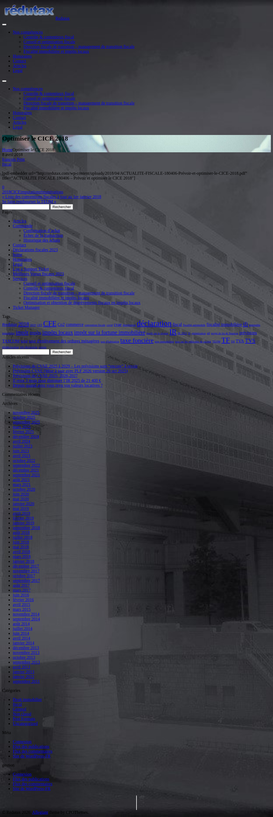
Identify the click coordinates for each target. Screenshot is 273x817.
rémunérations (51, 192)
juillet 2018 (22, 537)
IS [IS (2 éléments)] (189, 333)
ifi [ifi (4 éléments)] (245, 324)
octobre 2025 (24, 417)
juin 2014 (21, 633)
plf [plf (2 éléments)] (208, 333)
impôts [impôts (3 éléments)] (35, 332)
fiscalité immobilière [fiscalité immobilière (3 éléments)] (224, 324)
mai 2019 (21, 508)
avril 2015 (21, 604)
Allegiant (40, 812)
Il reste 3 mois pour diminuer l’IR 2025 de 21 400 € (57, 380)
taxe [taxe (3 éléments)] (24, 341)
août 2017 (21, 585)
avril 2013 (21, 667)
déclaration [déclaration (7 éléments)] (154, 323)
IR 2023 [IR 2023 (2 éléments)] (182, 333)
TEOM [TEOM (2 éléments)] (216, 341)
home (17, 254)
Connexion (22, 741)
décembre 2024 (26, 436)
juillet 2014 (22, 628)
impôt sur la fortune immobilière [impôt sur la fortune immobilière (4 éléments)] (109, 332)
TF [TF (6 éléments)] (225, 340)
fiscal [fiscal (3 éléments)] (177, 324)
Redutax (62, 18)
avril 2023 (21, 455)
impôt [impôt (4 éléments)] (22, 332)
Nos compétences (28, 32)
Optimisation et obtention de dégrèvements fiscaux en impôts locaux (81, 302)
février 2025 (23, 431)
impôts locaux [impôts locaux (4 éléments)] (57, 332)
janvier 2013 (23, 671)
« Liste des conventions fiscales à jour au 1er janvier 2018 (51, 196)
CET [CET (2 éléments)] (39, 325)
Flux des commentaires (32, 751)
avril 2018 (21, 551)
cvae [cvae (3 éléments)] (118, 324)
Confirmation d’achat (41, 230)
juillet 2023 (22, 446)
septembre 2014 (26, 619)
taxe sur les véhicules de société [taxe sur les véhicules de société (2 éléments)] (193, 341)
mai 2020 (21, 499)
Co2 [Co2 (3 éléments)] (61, 324)
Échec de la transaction (43, 235)
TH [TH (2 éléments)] (233, 341)
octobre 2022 (24, 460)
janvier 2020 (23, 503)
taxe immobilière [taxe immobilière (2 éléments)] (164, 341)
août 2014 (21, 623)
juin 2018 (21, 542)
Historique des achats (41, 240)
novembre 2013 (26, 652)
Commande (23, 226)
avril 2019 (21, 513)
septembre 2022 (26, 465)
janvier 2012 (23, 676)
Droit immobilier (27, 699)
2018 (6, 192)
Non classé (22, 714)
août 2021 (21, 479)
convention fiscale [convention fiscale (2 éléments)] (95, 325)
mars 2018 (22, 556)
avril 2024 (21, 441)
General (19, 709)
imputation (29, 192)
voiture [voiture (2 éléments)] (42, 347)
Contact (19, 61)
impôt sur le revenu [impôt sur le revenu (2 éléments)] (157, 333)
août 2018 (21, 532)
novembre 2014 (26, 614)
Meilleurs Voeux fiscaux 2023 (38, 274)
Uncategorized (25, 723)
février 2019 (23, 518)
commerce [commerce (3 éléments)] (75, 324)
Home (7, 150)
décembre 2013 (26, 647)
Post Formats (24, 718)
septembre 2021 (26, 475)
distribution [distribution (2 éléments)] (129, 325)
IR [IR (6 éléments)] (172, 332)
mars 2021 (22, 484)
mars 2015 (22, 609)
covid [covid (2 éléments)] (109, 325)
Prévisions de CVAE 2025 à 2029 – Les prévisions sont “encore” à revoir (75, 366)
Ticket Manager (26, 307)
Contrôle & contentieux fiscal (48, 37)
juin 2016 (21, 595)
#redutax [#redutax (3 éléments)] (9, 324)
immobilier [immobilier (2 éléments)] (8, 333)
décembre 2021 (26, 470)
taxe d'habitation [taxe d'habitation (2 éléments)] (110, 341)
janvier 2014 (23, 643)
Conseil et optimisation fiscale (49, 41)
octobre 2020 (24, 489)
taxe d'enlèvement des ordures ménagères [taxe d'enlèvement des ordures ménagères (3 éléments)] (64, 341)
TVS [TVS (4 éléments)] (250, 341)
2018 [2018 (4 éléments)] (23, 324)
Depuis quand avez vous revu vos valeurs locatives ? (58, 385)
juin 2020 (21, 494)
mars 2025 (22, 427)
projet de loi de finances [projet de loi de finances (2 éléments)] (224, 333)
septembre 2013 (26, 662)
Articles (19, 65)
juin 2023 (21, 451)
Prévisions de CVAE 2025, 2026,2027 (45, 375)
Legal (17, 70)
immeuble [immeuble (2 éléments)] (254, 325)
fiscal (6, 164)
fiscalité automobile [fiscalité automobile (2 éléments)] (194, 325)
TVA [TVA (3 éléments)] (240, 341)
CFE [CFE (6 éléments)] (50, 324)
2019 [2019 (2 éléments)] (33, 325)
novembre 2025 (26, 412)
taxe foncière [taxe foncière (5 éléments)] (137, 340)
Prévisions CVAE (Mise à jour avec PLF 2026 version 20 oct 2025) (70, 371)
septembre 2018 (26, 527)
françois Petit (13, 159)
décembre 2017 (26, 566)
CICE (15, 192)
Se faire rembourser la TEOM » (29, 201)
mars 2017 (22, 590)
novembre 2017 (26, 571)
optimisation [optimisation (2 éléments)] (198, 333)
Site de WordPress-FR (32, 756)
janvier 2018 (23, 561)
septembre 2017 (26, 580)
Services (20, 278)
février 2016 (23, 599)
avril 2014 (21, 638)
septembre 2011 (26, 681)
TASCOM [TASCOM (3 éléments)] (10, 341)
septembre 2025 (26, 422)
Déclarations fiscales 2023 (35, 250)
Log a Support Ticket (31, 269)
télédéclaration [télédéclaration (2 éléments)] (10, 347)
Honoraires (22, 56)
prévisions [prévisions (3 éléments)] (248, 332)
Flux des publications (31, 746)
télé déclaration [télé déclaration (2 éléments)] (28, 347)
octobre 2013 (24, 657)
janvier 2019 (23, 523)
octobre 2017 (24, 575)
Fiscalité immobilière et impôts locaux (56, 51)
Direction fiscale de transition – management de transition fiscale (79, 46)
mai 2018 (21, 547)
